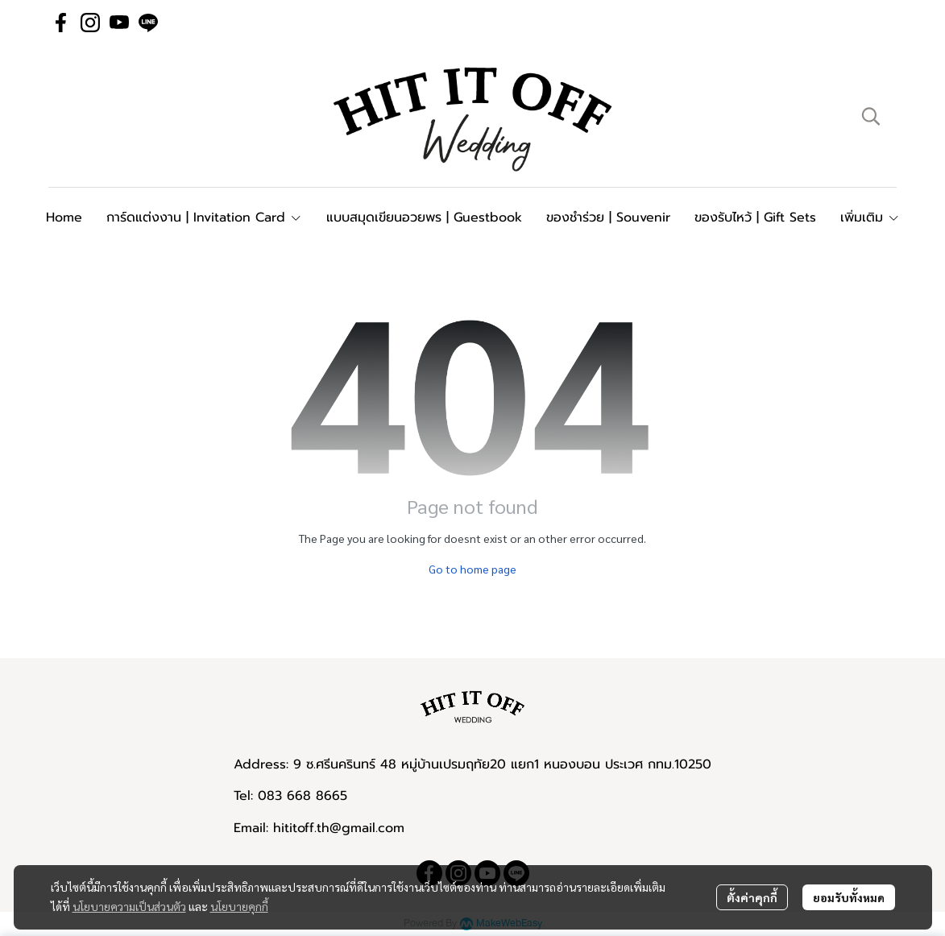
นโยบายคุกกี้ (239, 906)
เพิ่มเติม (870, 217)
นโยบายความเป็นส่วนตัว (129, 906)
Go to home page (472, 568)
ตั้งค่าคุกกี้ (752, 897)
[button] (871, 116)
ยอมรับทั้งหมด (849, 897)
